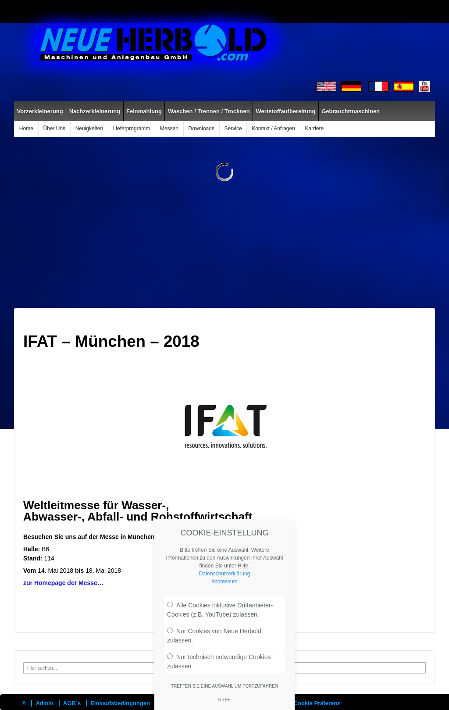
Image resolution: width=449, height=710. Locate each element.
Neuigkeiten (89, 128)
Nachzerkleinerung (94, 111)
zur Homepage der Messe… (63, 582)
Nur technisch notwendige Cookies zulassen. (219, 662)
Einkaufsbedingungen (120, 703)
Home (26, 128)
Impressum (224, 582)
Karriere (314, 128)
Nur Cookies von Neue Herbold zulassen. (214, 636)
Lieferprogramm (131, 128)
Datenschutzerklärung (224, 574)
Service (233, 128)
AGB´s (72, 703)
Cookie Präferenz (316, 703)
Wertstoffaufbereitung (286, 111)
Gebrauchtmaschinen (350, 111)
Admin (44, 703)
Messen (169, 128)
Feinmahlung (144, 111)
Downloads (201, 128)
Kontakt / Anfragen (273, 128)
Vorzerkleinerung (40, 111)
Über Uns (54, 128)
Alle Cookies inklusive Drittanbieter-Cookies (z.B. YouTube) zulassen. (220, 610)
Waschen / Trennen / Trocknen (209, 111)
